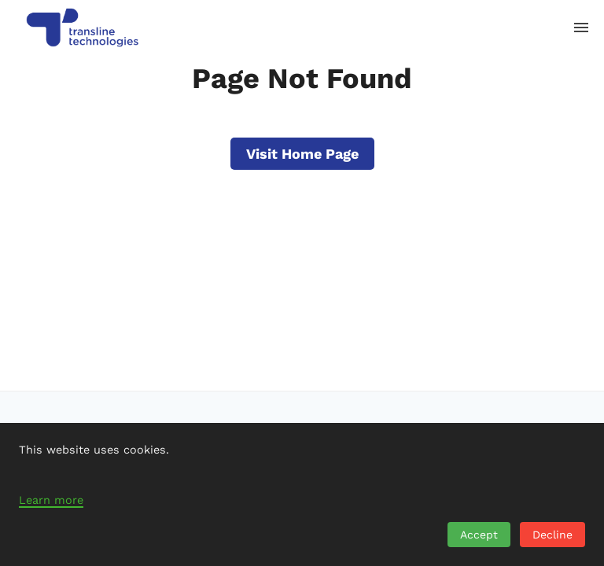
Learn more (51, 500)
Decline (552, 534)
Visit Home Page (302, 153)
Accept (479, 534)
